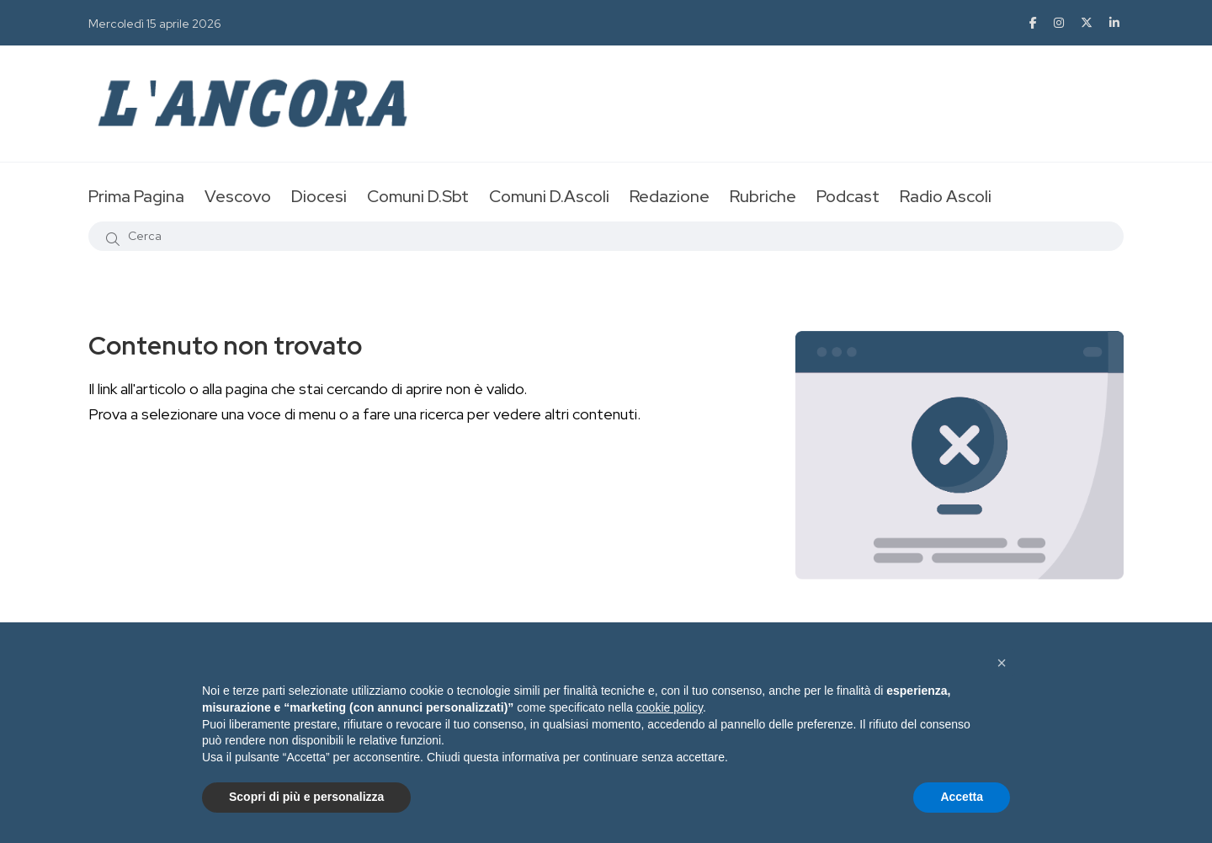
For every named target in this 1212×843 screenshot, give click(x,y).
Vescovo (238, 196)
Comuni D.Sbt (418, 196)
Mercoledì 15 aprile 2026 (154, 23)
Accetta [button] (961, 796)
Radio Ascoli (945, 196)
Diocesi (319, 196)
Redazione (670, 196)
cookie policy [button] (669, 707)
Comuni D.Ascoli (549, 196)
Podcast (848, 196)
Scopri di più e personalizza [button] (306, 796)
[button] (1001, 662)
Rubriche (763, 196)
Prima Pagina (136, 196)
